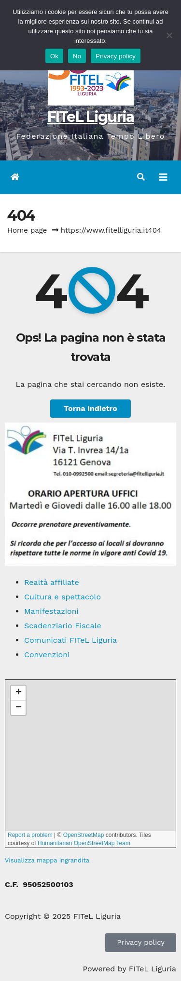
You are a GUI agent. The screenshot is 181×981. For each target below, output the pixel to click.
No (77, 56)
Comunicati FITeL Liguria (70, 640)
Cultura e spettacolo (62, 596)
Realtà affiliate (51, 582)
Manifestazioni (51, 611)
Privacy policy (116, 56)
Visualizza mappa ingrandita (47, 860)
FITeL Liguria (90, 117)
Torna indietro (90, 408)
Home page (27, 230)
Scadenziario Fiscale (62, 625)
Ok (54, 56)
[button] (141, 177)
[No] (169, 35)
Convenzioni (47, 654)
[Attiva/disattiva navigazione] (163, 177)
